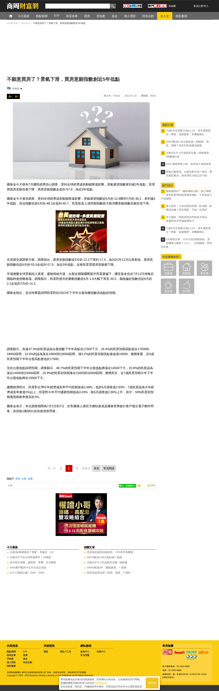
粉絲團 (172, 6)
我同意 (152, 682)
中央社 (16, 88)
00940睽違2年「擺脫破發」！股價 (106, 567)
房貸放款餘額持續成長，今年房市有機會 (110, 552)
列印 (153, 485)
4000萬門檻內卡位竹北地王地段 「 (30, 567)
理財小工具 (65, 651)
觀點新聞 (11, 651)
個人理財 (11, 662)
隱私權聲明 (100, 682)
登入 (206, 6)
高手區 (186, 291)
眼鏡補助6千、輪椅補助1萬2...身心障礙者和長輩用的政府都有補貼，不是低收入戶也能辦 (186, 195)
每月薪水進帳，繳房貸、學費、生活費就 (33, 562)
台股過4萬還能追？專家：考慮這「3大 (32, 552)
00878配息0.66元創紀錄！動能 (104, 557)
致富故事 (11, 655)
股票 (25, 655)
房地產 (10, 658)
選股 (46, 651)
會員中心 (84, 651)
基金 (25, 658)
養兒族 (204, 273)
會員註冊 (198, 6)
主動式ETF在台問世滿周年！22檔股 (30, 557)
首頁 (14, 16)
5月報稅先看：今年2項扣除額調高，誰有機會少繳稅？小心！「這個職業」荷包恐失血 (186, 243)
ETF (25, 651)
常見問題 (84, 655)
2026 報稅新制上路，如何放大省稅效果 (188, 163)
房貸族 (186, 273)
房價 (30, 478)
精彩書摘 (11, 666)
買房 (17, 478)
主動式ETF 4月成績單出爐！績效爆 (107, 562)
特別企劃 (27, 662)
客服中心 (101, 651)
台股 (24, 478)
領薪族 (168, 273)
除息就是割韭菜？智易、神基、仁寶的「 (110, 572)
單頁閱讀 (108, 468)
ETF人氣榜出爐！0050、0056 (27, 572)
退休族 (168, 291)
